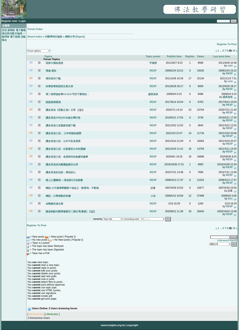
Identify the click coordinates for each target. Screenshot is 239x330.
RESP (153, 70)
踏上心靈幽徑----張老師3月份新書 (64, 180)
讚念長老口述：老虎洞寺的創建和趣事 (66, 156)
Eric (230, 198)
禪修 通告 (50, 70)
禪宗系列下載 (53, 78)
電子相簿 (15, 36)
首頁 (4, 30)
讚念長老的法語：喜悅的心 (60, 172)
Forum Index (35, 29)
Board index (35, 36)
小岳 (153, 196)
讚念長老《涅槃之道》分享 (60, 110)
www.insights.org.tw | (113, 325)
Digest (80, 36)
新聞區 (11, 30)
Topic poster (153, 56)
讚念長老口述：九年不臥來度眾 (62, 141)
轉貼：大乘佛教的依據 (57, 196)
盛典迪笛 (153, 94)
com (230, 65)
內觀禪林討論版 (53, 36)
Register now (9, 21)
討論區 (18, 33)
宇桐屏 (153, 63)
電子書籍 (21, 30)
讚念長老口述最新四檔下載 (60, 125)
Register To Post (227, 44)
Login (22, 21)
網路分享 (70, 36)
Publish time (174, 56)
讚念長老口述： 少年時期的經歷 (63, 133)
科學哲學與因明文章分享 (59, 86)
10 (233, 50)
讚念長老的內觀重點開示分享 (61, 164)
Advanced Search (227, 240)
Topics (48, 56)
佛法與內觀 (8, 33)
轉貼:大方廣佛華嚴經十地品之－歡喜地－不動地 (72, 188)
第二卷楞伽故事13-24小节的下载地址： (67, 94)
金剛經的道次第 (54, 203)
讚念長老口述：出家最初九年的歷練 (65, 149)
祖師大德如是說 (54, 63)
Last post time (221, 56)
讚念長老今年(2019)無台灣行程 (62, 117)
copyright (132, 325)
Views (200, 56)
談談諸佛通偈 (53, 102)
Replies (189, 56)
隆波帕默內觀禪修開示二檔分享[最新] (66, 211)
